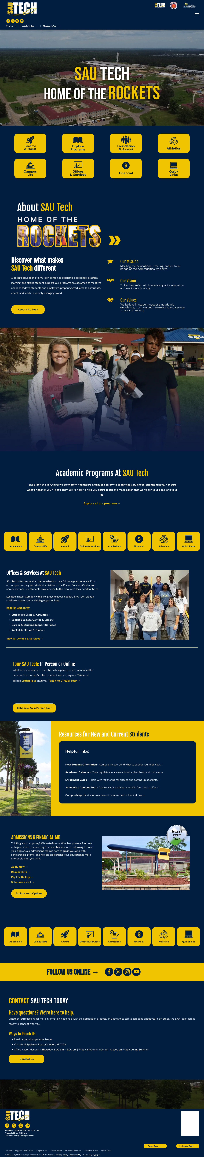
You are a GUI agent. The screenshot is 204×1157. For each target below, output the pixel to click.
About (28, 207)
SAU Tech (57, 207)
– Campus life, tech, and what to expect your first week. (129, 764)
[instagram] (17, 21)
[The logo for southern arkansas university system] (173, 1153)
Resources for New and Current (93, 734)
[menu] (197, 15)
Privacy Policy (62, 1155)
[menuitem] (9, 1150)
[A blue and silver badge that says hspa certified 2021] (152, 1153)
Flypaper (96, 1155)
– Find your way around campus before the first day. (112, 795)
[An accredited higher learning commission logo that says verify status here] (162, 1153)
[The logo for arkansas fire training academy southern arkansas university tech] (194, 1153)
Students (139, 734)
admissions (28, 1039)
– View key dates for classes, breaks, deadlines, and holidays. (125, 772)
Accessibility (75, 1155)
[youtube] (22, 21)
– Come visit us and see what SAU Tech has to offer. (126, 787)
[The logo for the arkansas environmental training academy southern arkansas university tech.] (141, 1153)
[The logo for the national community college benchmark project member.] (183, 1153)
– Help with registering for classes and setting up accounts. (123, 780)
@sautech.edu (43, 1039)
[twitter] (13, 21)
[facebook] (8, 21)
